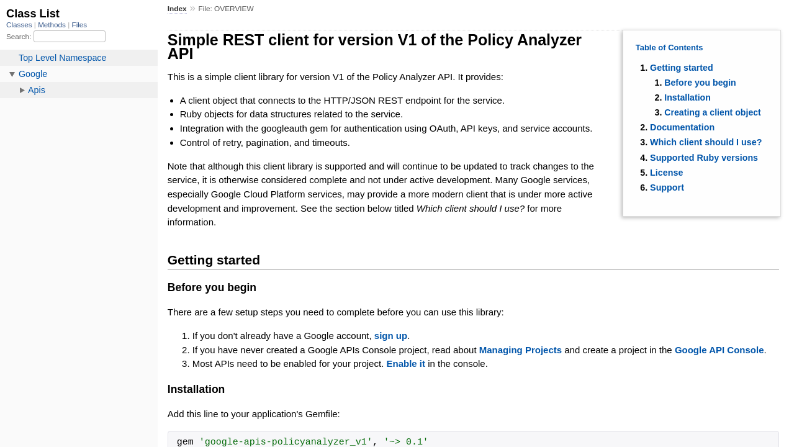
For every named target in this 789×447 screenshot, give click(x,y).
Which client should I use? (706, 142)
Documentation (682, 127)
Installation (687, 97)
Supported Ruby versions (704, 158)
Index (177, 8)
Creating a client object (712, 112)
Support (667, 187)
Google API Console (719, 350)
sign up (390, 335)
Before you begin (700, 83)
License (666, 173)
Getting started (681, 68)
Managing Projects (520, 350)
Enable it (405, 363)
